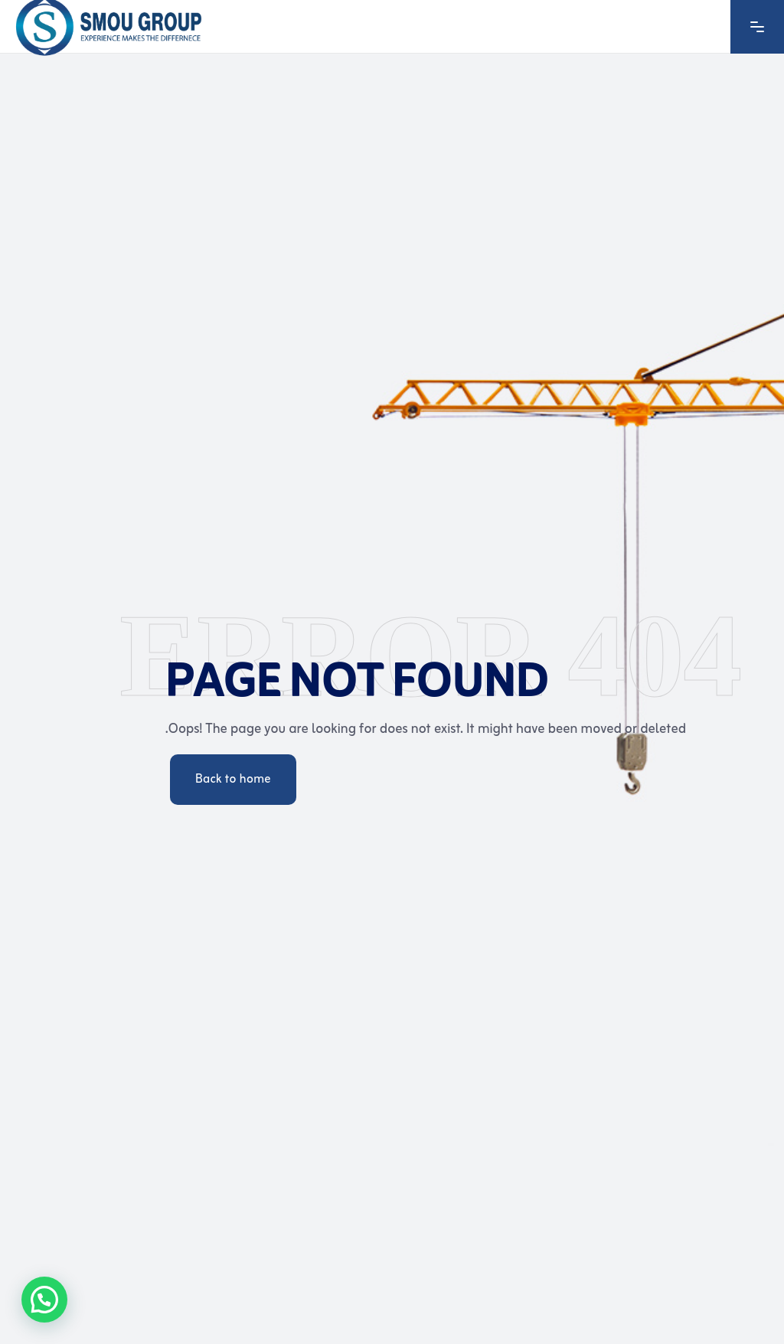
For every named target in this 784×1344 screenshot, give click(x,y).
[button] (44, 1300)
